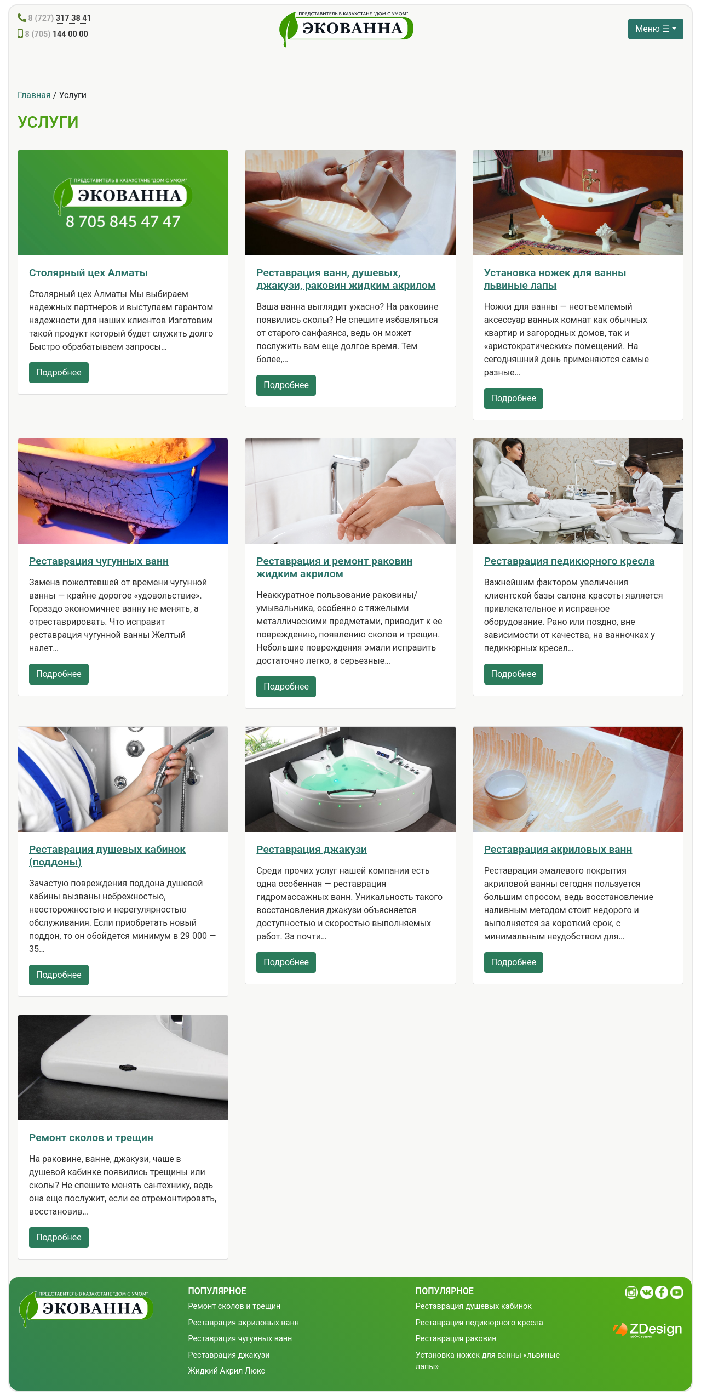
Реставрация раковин (456, 1338)
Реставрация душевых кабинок (474, 1306)
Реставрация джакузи (311, 849)
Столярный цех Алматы (88, 272)
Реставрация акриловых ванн (558, 849)
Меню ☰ (652, 29)
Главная (34, 95)
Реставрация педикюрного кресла (569, 561)
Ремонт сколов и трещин (91, 1137)
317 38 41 (73, 18)
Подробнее (59, 372)
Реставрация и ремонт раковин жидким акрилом (334, 567)
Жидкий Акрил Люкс (227, 1371)
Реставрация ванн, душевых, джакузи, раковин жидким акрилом (345, 279)
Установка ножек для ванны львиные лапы (555, 279)
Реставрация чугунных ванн (99, 561)
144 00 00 (70, 34)
